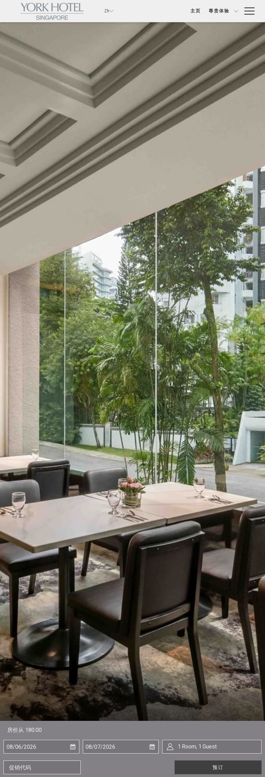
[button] (38, 747)
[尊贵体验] (195, 11)
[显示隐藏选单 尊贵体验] (212, 11)
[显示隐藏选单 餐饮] (236, 11)
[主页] (172, 11)
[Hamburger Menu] (247, 11)
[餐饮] (224, 11)
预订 (218, 767)
